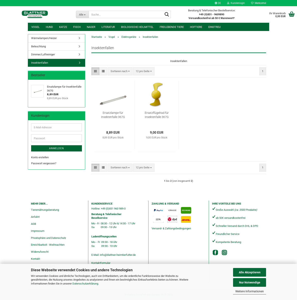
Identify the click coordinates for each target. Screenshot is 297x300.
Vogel (35, 27)
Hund (49, 27)
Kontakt (35, 258)
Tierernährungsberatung (45, 209)
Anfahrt (35, 216)
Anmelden (56, 148)
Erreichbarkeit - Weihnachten (48, 244)
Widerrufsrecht (39, 251)
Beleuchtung (38, 46)
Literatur (108, 27)
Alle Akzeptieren (249, 272)
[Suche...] (82, 14)
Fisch (77, 27)
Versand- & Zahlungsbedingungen (171, 228)
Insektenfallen (39, 62)
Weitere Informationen (249, 291)
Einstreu (214, 27)
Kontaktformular (100, 262)
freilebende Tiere (172, 27)
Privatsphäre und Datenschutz (48, 237)
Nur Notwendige (249, 282)
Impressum (37, 230)
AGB (33, 223)
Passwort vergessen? (43, 163)
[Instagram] (224, 252)
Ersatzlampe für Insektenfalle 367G (113, 115)
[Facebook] (215, 252)
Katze (63, 27)
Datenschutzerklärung (85, 283)
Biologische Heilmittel (137, 27)
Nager (91, 27)
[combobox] (120, 71)
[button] (218, 3)
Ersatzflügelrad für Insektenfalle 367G (157, 115)
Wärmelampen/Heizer (44, 38)
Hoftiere (196, 27)
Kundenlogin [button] (236, 3)
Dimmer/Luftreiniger (43, 54)
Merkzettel (258, 3)
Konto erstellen (40, 157)
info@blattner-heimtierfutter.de (118, 254)
